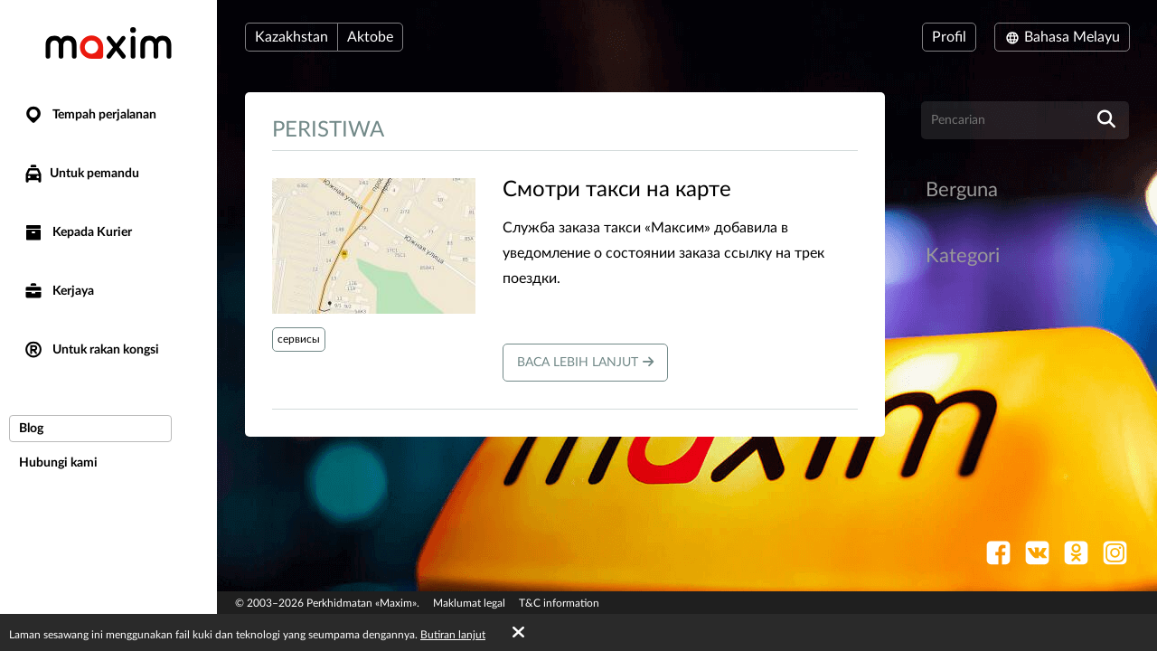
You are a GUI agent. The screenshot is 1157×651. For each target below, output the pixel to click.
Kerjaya (58, 291)
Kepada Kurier (77, 233)
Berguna (962, 190)
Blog (31, 428)
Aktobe (370, 37)
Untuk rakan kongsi (91, 350)
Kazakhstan (291, 37)
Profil (949, 37)
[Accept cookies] (518, 633)
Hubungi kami (58, 463)
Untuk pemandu (81, 173)
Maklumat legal (469, 603)
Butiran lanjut (452, 634)
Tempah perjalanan (89, 115)
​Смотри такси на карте (617, 190)
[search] (1106, 120)
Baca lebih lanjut (585, 362)
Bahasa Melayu (1062, 37)
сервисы (298, 339)
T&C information (559, 603)
